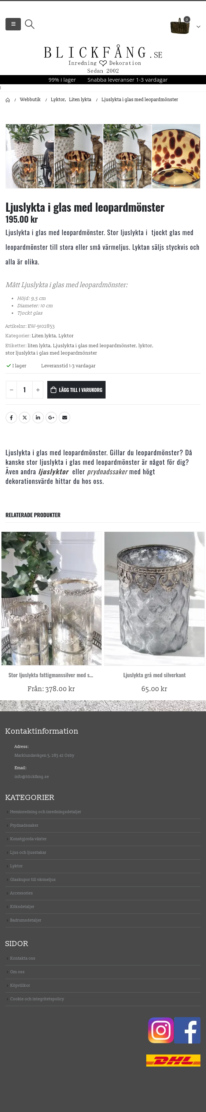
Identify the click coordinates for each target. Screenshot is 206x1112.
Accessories (21, 893)
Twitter (24, 417)
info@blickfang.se (32, 776)
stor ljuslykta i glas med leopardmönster (51, 353)
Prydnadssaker (24, 825)
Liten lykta (44, 336)
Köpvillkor (20, 985)
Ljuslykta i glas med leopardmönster (94, 346)
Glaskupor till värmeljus (33, 879)
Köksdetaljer (22, 906)
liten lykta (39, 346)
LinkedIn (38, 417)
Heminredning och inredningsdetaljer (45, 811)
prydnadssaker (107, 471)
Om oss (17, 972)
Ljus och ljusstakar (28, 852)
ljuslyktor (53, 471)
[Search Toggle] (29, 24)
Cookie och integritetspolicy (37, 999)
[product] (51, 598)
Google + (51, 417)
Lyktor (66, 336)
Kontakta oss (23, 958)
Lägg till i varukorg (80, 389)
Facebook (11, 417)
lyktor (145, 346)
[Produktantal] (24, 390)
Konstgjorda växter (28, 839)
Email (64, 417)
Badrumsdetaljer (25, 920)
